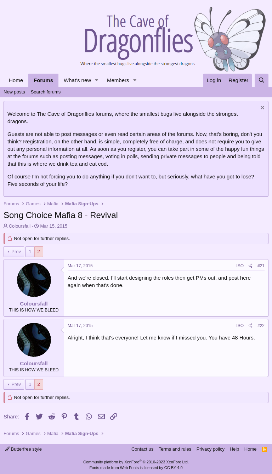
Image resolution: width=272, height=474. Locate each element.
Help (234, 449)
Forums (43, 80)
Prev (16, 251)
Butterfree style (23, 449)
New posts (14, 92)
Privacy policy (211, 449)
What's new (77, 80)
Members (118, 80)
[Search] (261, 80)
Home (16, 80)
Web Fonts (129, 468)
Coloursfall (19, 226)
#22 (261, 325)
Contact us (142, 449)
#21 (261, 265)
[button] (97, 80)
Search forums (46, 92)
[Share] (250, 266)
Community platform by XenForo (136, 462)
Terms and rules (175, 449)
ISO (240, 265)
